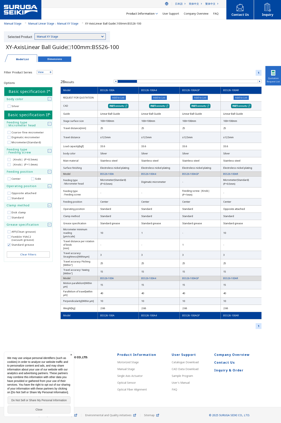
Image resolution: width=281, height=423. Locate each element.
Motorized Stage (128, 362)
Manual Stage (12, 23)
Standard (18, 198)
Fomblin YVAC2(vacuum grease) (23, 238)
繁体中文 (210, 3)
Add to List (118, 97)
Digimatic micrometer (26, 137)
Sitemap (149, 415)
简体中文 (194, 3)
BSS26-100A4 (149, 90)
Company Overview (232, 355)
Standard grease (23, 244)
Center (16, 178)
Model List (22, 59)
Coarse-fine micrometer (28, 132)
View (41, 72)
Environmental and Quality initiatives (108, 415)
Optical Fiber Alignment (132, 389)
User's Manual (181, 382)
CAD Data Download (185, 369)
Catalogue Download (185, 362)
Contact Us (224, 362)
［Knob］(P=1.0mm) (25, 164)
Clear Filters (28, 254)
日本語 (179, 3)
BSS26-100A (107, 90)
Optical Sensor (126, 382)
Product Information (136, 355)
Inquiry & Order (228, 370)
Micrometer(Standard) (26, 142)
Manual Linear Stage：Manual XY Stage (53, 23)
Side (38, 178)
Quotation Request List (273, 80)
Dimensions (54, 59)
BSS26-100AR (231, 90)
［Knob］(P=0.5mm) (25, 159)
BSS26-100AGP (191, 90)
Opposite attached (24, 193)
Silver (15, 106)
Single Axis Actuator (130, 376)
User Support (184, 355)
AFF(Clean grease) (24, 231)
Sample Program (182, 376)
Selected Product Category (20, 37)
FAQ (174, 389)
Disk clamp (19, 212)
